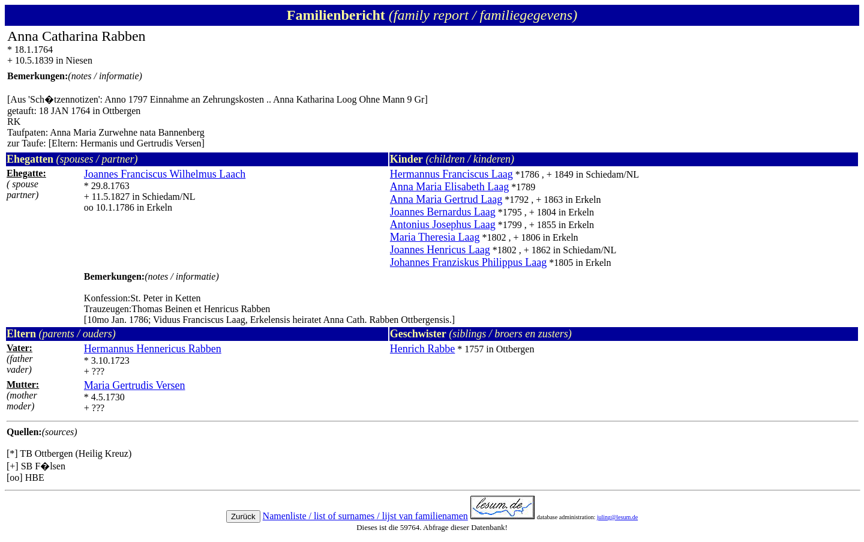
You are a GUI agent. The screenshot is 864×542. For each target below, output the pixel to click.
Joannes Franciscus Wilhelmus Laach (164, 174)
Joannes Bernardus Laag (443, 212)
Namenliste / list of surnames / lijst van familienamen (365, 516)
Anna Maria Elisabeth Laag (449, 187)
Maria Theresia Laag (435, 237)
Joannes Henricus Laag (440, 250)
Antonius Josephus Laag (443, 224)
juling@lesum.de (617, 517)
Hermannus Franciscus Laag (451, 174)
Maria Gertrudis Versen (134, 385)
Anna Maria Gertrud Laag (446, 199)
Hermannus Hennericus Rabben (152, 349)
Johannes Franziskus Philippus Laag (468, 262)
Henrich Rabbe (422, 349)
